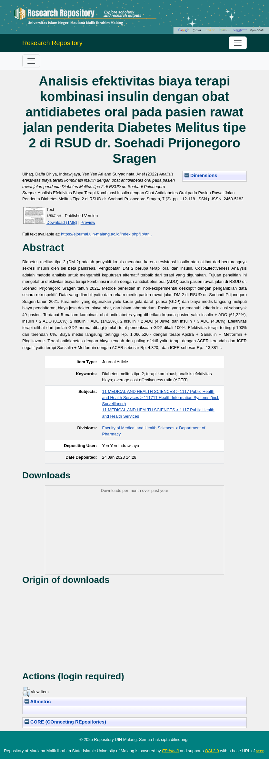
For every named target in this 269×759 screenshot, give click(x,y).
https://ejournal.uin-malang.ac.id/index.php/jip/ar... (106, 234)
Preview (88, 222)
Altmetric (38, 701)
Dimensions (200, 175)
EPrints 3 (170, 750)
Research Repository (52, 42)
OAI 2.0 (212, 750)
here (260, 751)
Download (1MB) (61, 222)
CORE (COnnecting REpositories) (65, 721)
